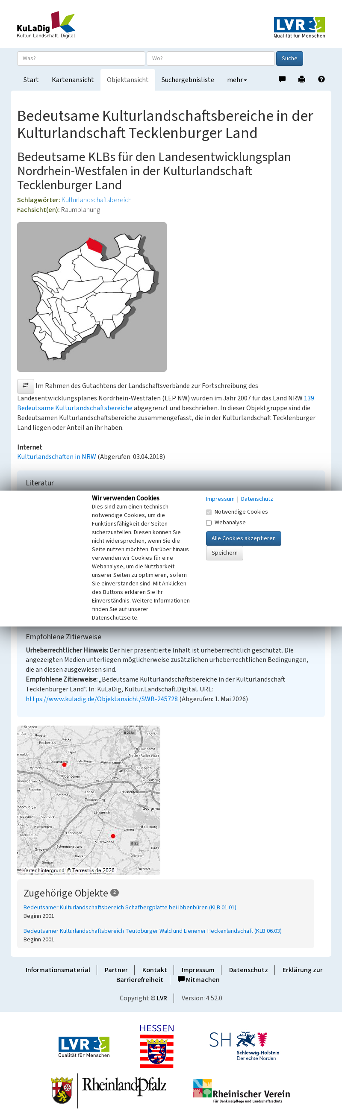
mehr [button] (237, 80)
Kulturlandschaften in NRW (56, 456)
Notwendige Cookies (237, 512)
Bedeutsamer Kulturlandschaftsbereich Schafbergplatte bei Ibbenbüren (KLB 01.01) (130, 907)
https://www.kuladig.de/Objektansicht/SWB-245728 (102, 699)
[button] (25, 386)
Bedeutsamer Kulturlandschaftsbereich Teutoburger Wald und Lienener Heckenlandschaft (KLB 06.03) (153, 931)
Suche (290, 58)
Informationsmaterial (58, 970)
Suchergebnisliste (188, 80)
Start (31, 80)
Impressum (198, 970)
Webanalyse (226, 522)
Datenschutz (248, 970)
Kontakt (154, 970)
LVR (162, 998)
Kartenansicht (73, 80)
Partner (116, 970)
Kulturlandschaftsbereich (97, 200)
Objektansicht (128, 80)
